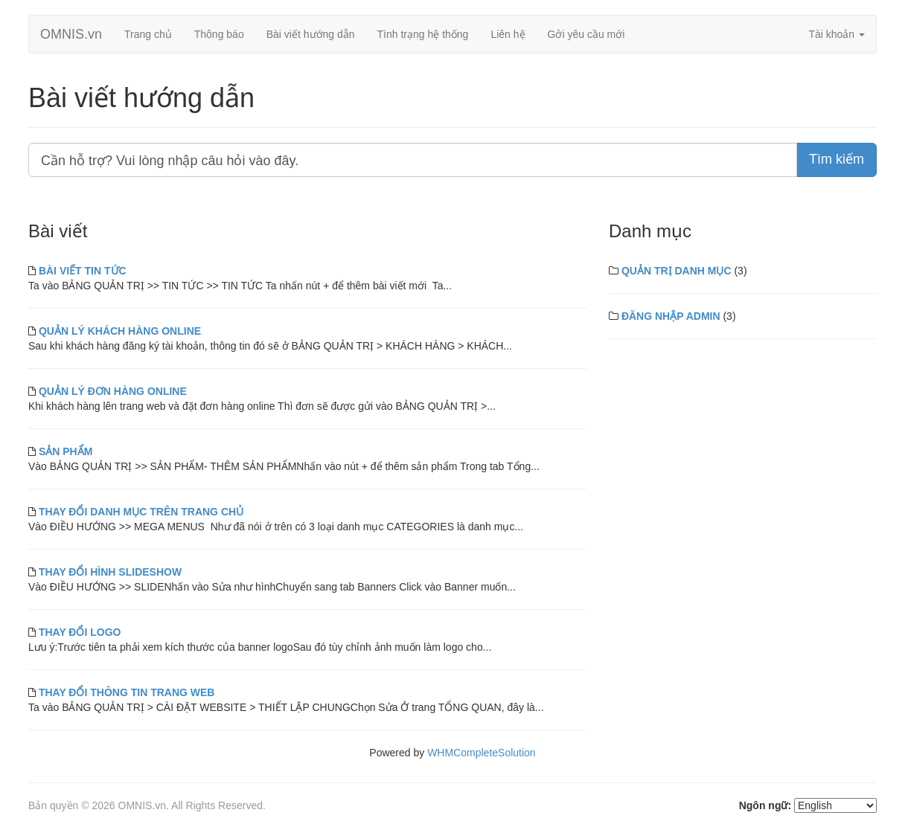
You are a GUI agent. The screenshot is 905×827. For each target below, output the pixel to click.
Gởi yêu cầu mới (586, 34)
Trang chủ (148, 34)
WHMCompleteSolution (481, 753)
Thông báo (219, 34)
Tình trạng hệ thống (423, 34)
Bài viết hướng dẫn (310, 34)
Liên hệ (507, 34)
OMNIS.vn (71, 34)
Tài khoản (836, 34)
